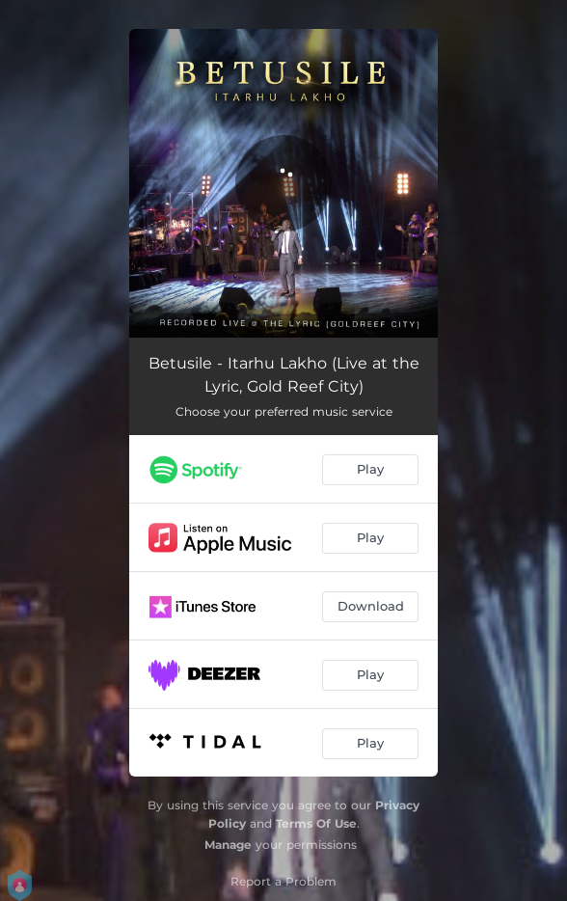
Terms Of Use (316, 823)
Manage (228, 844)
